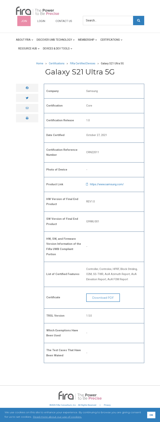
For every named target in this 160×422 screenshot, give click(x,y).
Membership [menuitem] (87, 41)
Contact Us (64, 21)
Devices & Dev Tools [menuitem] (57, 50)
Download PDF (103, 297)
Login (41, 21)
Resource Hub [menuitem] (28, 50)
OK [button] (151, 415)
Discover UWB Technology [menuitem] (54, 41)
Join (24, 21)
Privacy (107, 405)
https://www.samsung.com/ (107, 184)
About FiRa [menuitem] (25, 41)
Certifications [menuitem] (110, 41)
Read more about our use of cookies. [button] (57, 416)
